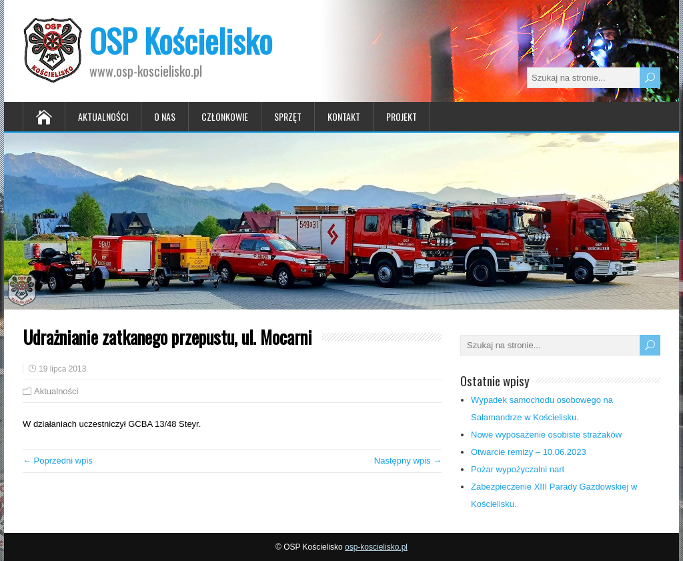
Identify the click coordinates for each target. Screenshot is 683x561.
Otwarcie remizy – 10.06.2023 (528, 452)
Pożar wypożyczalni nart (517, 469)
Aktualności (103, 116)
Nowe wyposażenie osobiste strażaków (546, 435)
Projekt (401, 116)
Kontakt (343, 116)
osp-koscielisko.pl (376, 547)
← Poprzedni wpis (58, 461)
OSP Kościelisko (180, 40)
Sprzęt (287, 116)
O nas (164, 116)
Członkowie (224, 116)
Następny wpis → (408, 461)
